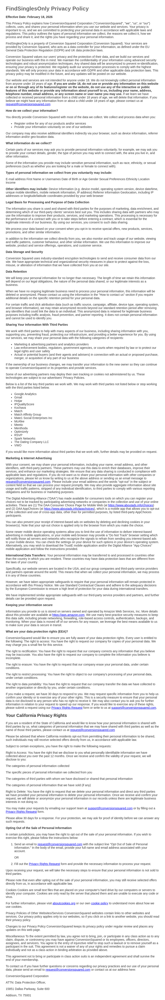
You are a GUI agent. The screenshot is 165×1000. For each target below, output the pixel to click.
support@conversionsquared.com (133, 707)
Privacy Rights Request (67, 707)
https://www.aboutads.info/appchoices (69, 508)
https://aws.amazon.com (68, 615)
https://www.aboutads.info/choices (130, 505)
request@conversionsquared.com (28, 104)
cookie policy (99, 903)
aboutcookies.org (64, 903)
